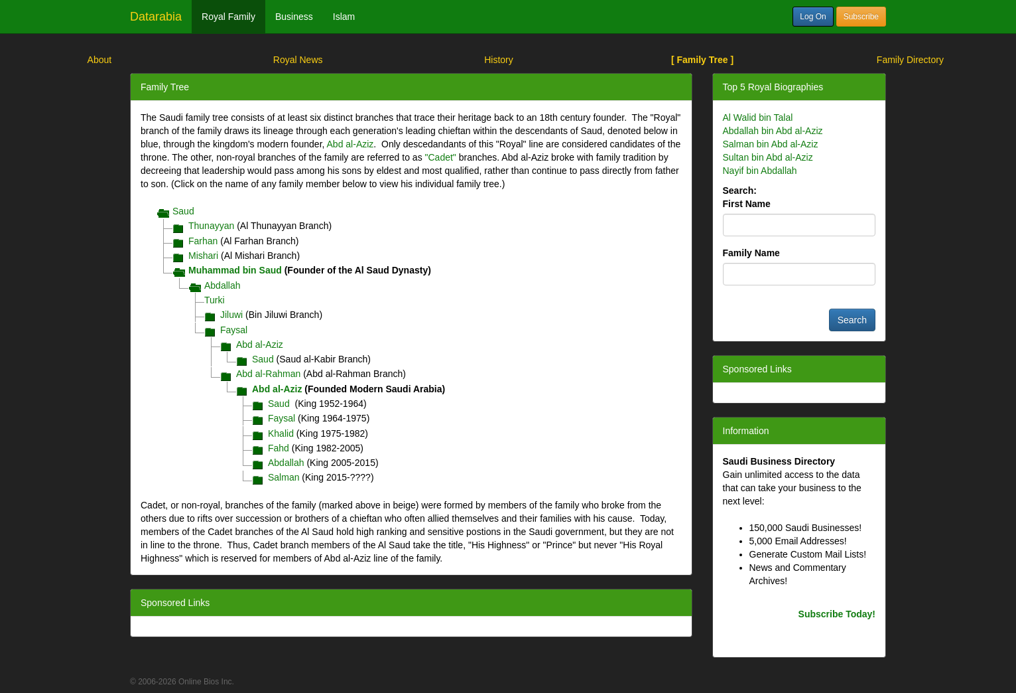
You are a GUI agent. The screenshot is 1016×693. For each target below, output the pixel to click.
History (498, 59)
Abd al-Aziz (350, 144)
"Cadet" (440, 157)
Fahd (278, 448)
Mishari (203, 255)
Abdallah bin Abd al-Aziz (773, 130)
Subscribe (861, 16)
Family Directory (910, 59)
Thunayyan (211, 225)
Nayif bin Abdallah (760, 170)
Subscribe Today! (836, 614)
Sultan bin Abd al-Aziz (768, 157)
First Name (747, 203)
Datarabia (156, 16)
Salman (283, 477)
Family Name (751, 253)
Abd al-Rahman (268, 373)
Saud (183, 211)
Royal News (298, 59)
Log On (813, 16)
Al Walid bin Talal (758, 117)
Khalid (281, 433)
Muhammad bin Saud (235, 270)
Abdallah (222, 285)
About (100, 59)
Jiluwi (231, 314)
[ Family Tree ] (702, 59)
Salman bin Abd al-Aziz (770, 144)
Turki (214, 300)
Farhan (203, 241)
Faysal (233, 330)
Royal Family (228, 16)
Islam (344, 16)
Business (294, 16)
